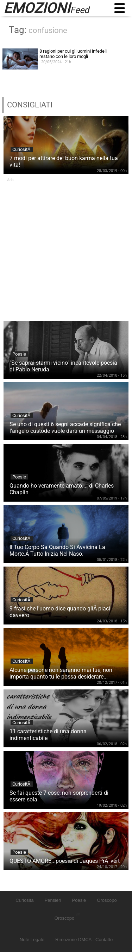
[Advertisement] (66, 248)
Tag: (38, 30)
